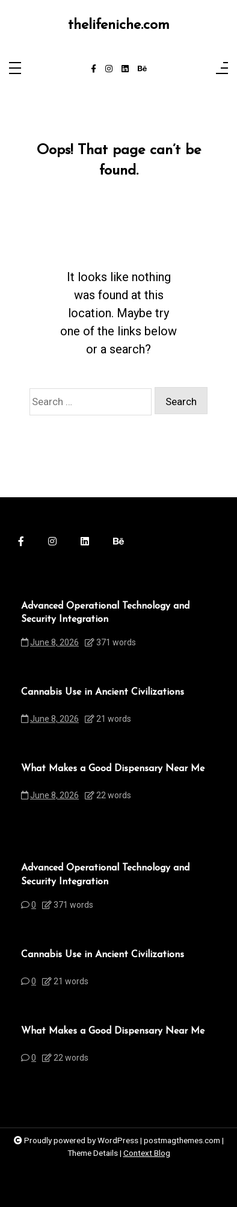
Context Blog (146, 1153)
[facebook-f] (93, 69)
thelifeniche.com (119, 25)
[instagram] (108, 69)
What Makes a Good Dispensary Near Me (113, 769)
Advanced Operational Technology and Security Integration (105, 612)
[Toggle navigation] (15, 69)
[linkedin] (125, 69)
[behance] (142, 69)
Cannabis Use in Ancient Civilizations (102, 692)
